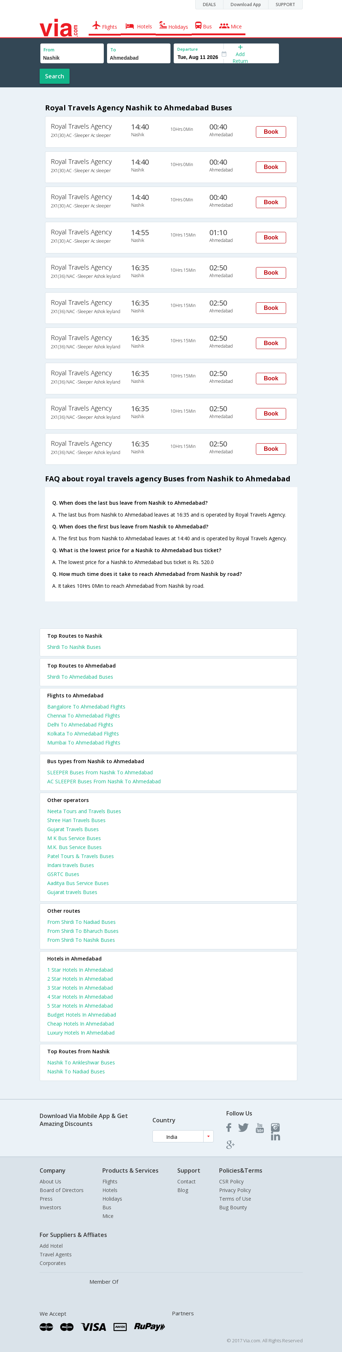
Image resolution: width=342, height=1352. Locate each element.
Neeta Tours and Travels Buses (84, 811)
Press (46, 1198)
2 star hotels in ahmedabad (80, 978)
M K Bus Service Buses (74, 838)
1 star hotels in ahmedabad (80, 969)
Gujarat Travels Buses (73, 829)
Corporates (53, 1263)
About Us (50, 1181)
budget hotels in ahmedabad (81, 1014)
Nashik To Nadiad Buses (76, 1071)
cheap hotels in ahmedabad (80, 1023)
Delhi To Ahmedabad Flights (80, 724)
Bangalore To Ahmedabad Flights (86, 706)
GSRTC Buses (63, 874)
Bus (106, 1207)
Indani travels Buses (70, 865)
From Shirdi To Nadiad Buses (81, 921)
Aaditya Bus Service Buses (78, 883)
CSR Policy (231, 1181)
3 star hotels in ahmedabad (80, 987)
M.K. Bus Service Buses (74, 847)
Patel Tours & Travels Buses (80, 856)
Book (271, 132)
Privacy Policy (235, 1190)
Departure (187, 49)
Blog (182, 1190)
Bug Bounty (233, 1207)
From (49, 50)
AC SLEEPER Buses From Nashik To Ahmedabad (104, 781)
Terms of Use (235, 1198)
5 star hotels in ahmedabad (80, 1005)
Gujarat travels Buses (72, 892)
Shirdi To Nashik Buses (74, 646)
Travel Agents (56, 1254)
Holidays (112, 1198)
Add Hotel (51, 1245)
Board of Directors (62, 1190)
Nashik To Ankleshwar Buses (81, 1062)
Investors (50, 1207)
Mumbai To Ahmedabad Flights (83, 742)
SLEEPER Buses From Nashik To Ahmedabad (100, 772)
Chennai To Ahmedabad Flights (83, 715)
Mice (108, 1216)
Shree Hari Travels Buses (76, 820)
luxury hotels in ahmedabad (81, 1032)
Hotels (109, 1190)
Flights (109, 1181)
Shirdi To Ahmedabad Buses (80, 676)
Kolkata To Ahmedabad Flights (83, 733)
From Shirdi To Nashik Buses (81, 939)
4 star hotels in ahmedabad (80, 996)
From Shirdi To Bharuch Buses (83, 930)
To (113, 50)
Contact (186, 1181)
